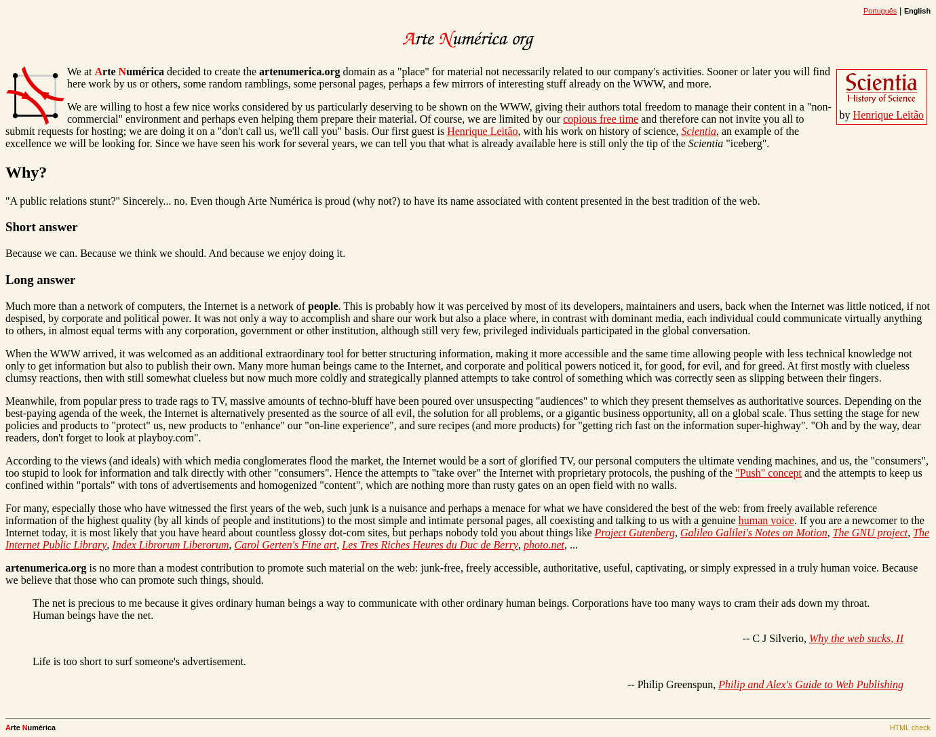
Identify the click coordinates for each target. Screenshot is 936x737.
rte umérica (129, 71)
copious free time (600, 119)
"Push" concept (768, 473)
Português (880, 11)
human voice (766, 520)
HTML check (910, 727)
